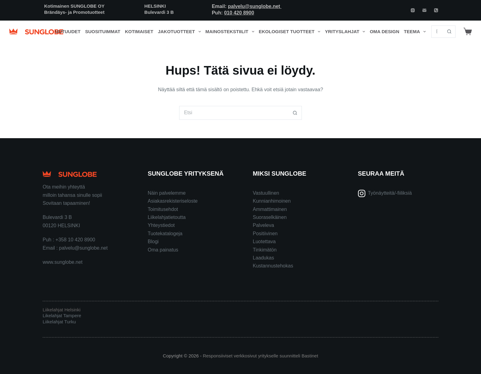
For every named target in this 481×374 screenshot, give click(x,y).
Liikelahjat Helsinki (61, 309)
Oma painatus (163, 249)
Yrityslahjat (346, 31)
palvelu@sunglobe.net (255, 6)
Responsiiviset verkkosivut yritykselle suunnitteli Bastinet (260, 355)
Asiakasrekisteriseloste (173, 201)
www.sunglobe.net (63, 262)
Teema (416, 31)
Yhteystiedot (161, 225)
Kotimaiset (139, 31)
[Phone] (436, 10)
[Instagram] (413, 10)
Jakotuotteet (180, 31)
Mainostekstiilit (231, 31)
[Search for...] (437, 31)
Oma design (384, 31)
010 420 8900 (239, 12)
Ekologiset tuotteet (291, 31)
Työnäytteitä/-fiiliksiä (390, 193)
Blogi (153, 241)
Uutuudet (68, 31)
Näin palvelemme (167, 193)
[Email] (424, 10)
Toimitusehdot (163, 209)
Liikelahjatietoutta (167, 217)
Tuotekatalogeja (165, 233)
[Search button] (449, 31)
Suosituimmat (102, 31)
